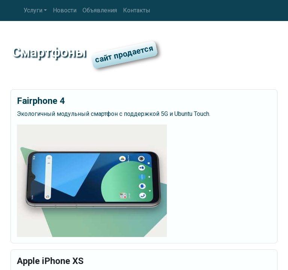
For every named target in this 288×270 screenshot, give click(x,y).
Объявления (99, 10)
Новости (64, 10)
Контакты (136, 10)
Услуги (33, 10)
